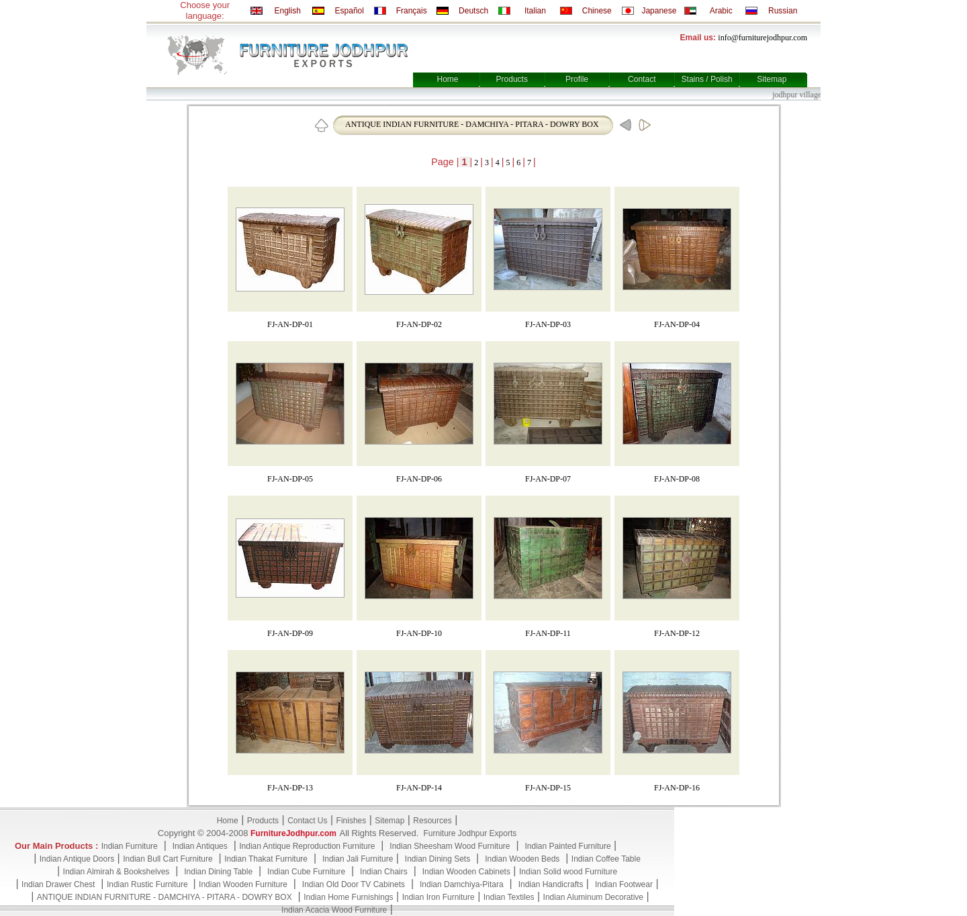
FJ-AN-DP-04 (677, 324)
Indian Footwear (624, 884)
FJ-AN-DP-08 (677, 479)
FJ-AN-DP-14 (419, 787)
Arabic (721, 10)
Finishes (351, 820)
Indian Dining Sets (437, 859)
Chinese (597, 10)
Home (447, 79)
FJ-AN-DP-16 (677, 787)
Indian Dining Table (218, 871)
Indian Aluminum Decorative (593, 897)
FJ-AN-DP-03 (548, 324)
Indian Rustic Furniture (148, 884)
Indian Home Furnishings (348, 897)
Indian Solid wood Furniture (568, 871)
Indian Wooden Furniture (243, 884)
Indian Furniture (129, 846)
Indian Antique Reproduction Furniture (307, 846)
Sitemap (771, 79)
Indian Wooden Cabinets (466, 871)
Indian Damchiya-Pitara (462, 884)
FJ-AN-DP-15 (548, 787)
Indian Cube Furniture (306, 871)
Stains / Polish (707, 79)
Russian (782, 10)
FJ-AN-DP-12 (677, 633)
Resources (432, 820)
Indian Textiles (509, 897)
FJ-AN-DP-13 (290, 787)
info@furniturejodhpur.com (762, 37)
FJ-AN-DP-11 (548, 633)
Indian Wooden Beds (522, 859)
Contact (641, 79)
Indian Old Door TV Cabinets (353, 884)
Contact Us (307, 820)
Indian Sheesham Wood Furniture (449, 846)
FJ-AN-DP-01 (290, 324)
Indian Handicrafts (551, 884)
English (287, 10)
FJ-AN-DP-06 (419, 479)
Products (512, 79)
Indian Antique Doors (77, 859)
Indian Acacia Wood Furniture (334, 910)
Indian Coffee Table (606, 859)
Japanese (658, 10)
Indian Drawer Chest (58, 884)
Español (349, 10)
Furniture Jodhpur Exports (469, 833)
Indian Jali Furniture (357, 859)
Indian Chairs (384, 871)
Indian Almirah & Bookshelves (116, 871)
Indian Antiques (200, 846)
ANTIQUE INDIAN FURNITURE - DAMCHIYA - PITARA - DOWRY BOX (472, 124)
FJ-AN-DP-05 (290, 479)
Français (411, 10)
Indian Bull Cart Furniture (167, 859)
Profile (576, 79)
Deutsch (473, 10)
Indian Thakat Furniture (266, 859)
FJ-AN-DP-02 (419, 324)
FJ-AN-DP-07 (548, 479)
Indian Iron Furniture (438, 897)
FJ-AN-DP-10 (419, 633)
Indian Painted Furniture (567, 846)
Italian (535, 10)
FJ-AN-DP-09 (290, 633)
